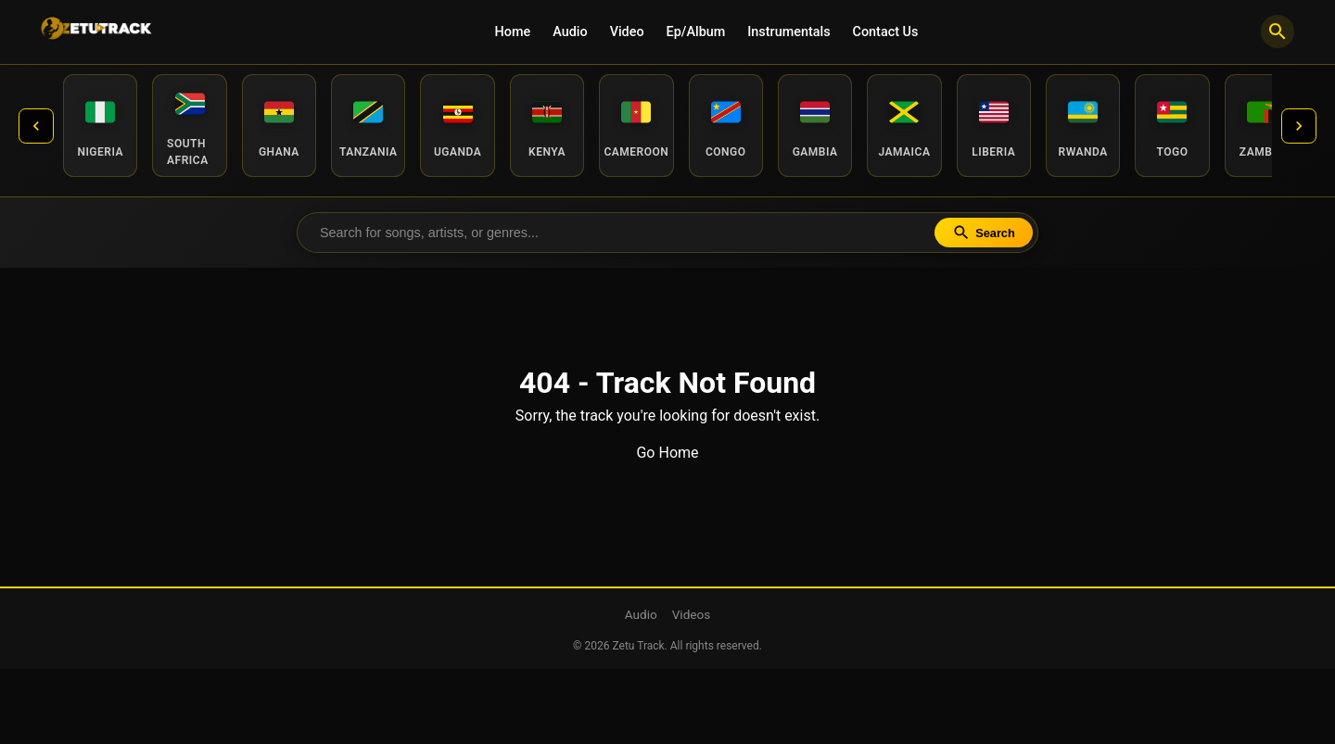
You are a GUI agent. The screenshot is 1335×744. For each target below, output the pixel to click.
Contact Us (886, 32)
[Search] (1277, 31)
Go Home (667, 453)
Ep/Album (696, 32)
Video (627, 32)
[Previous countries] (37, 126)
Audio (570, 32)
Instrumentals (788, 32)
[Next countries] (1297, 126)
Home (513, 32)
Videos (691, 615)
